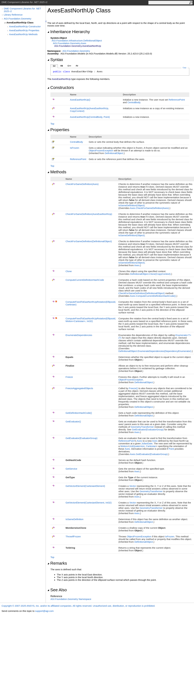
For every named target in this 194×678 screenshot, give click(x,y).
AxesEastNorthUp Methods (23, 34)
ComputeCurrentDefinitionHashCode (85, 280)
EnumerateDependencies (79, 335)
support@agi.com (44, 611)
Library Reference (13, 14)
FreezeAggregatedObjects (79, 388)
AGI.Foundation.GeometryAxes (69, 43)
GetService (71, 468)
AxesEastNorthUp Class (19, 22)
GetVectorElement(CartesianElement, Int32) (89, 502)
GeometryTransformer (142, 426)
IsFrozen (74, 147)
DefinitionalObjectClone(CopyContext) (150, 274)
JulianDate (146, 443)
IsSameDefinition (74, 519)
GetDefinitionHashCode (79, 413)
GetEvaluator (73, 421)
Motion (123, 446)
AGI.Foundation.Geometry (17, 18)
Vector (132, 486)
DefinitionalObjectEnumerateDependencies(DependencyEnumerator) (154, 351)
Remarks (57, 563)
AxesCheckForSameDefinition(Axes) (149, 208)
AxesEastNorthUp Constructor (25, 26)
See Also (57, 590)
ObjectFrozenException (101, 150)
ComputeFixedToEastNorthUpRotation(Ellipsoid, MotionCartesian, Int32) (91, 319)
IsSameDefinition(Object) (131, 205)
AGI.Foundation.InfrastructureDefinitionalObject (77, 40)
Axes (136, 265)
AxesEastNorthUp (80, 99)
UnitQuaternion (137, 446)
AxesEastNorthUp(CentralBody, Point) (90, 117)
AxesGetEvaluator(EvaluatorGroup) (149, 454)
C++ (69, 66)
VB (61, 66)
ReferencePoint (177, 99)
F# (77, 66)
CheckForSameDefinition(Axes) (82, 184)
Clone (69, 271)
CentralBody (133, 102)
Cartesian (151, 446)
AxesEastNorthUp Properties (24, 30)
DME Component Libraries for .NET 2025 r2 (22, 10)
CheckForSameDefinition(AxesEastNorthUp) (89, 214)
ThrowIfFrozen (73, 536)
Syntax (55, 59)
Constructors (60, 87)
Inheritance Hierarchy (68, 31)
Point (171, 448)
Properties (58, 129)
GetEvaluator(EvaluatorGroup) (148, 429)
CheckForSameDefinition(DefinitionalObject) (89, 241)
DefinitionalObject (114, 153)
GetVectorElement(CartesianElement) (85, 486)
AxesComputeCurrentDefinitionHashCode (153, 296)
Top (52, 123)
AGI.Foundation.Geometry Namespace (70, 599)
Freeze (69, 377)
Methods (56, 172)
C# (54, 66)
